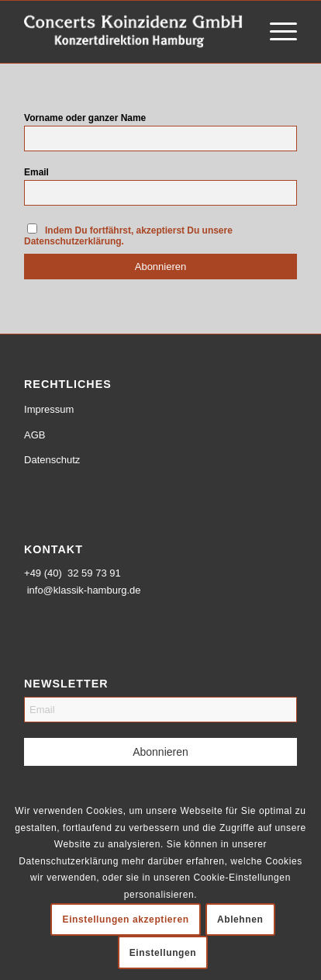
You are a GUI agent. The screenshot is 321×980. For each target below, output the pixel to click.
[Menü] (275, 32)
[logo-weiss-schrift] (133, 32)
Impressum (49, 409)
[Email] (160, 709)
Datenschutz (52, 460)
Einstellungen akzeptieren (126, 919)
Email (36, 172)
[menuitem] (275, 32)
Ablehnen (240, 919)
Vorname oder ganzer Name (85, 118)
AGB (34, 435)
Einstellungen (162, 952)
